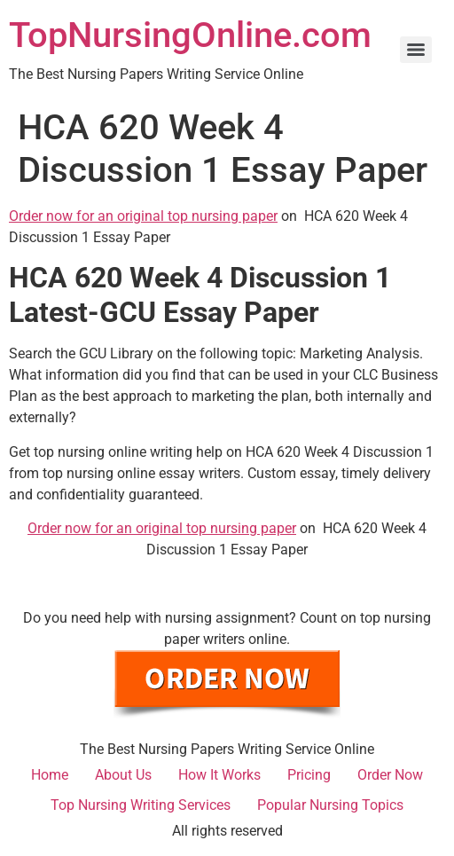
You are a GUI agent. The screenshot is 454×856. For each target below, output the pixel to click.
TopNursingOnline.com (190, 35)
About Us (123, 774)
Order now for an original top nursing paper (143, 216)
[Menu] (416, 49)
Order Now (390, 774)
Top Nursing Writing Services (141, 805)
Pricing (309, 774)
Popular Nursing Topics (330, 805)
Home (49, 774)
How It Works (219, 774)
